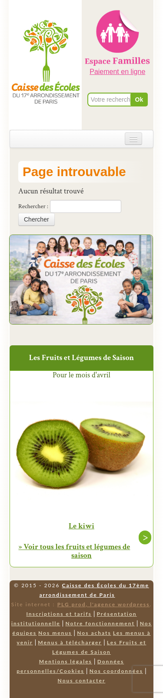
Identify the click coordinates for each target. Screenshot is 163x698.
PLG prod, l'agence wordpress (103, 604)
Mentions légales (65, 661)
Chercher (36, 219)
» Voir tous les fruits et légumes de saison (74, 551)
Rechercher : (33, 206)
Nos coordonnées (116, 671)
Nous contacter (82, 680)
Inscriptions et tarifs (58, 614)
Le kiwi (81, 526)
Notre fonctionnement (99, 623)
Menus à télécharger (70, 642)
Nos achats (94, 633)
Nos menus (55, 633)
